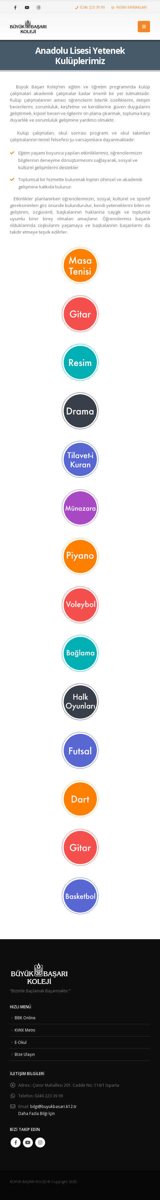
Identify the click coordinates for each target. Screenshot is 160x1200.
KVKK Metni (25, 1030)
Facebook (16, 1143)
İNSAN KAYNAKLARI (129, 7)
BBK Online (25, 1017)
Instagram (40, 1143)
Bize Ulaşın (25, 1054)
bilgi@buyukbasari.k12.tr (53, 1106)
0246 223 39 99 (90, 7)
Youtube (28, 1143)
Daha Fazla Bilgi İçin (36, 1113)
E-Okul (21, 1042)
